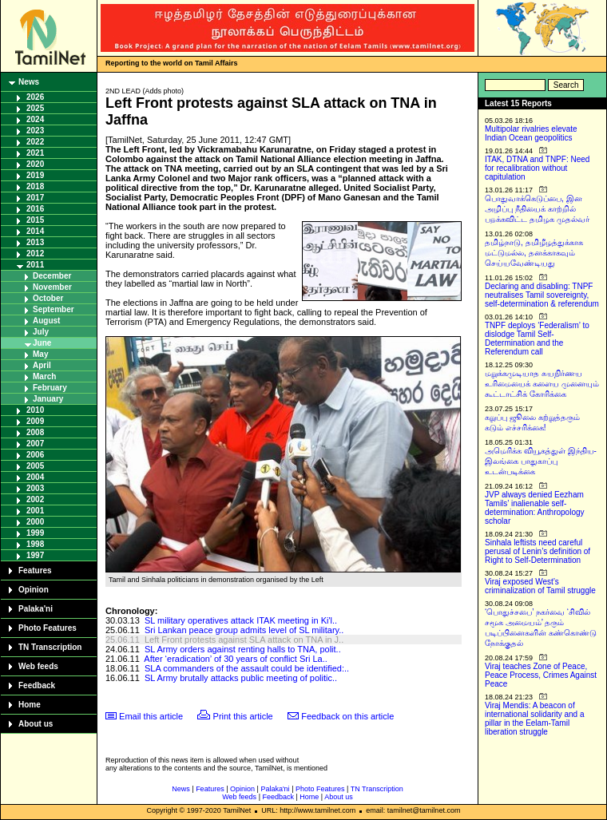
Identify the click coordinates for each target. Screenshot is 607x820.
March (44, 376)
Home (29, 704)
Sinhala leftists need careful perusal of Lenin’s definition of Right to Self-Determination (537, 551)
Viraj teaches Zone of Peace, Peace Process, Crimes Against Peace (541, 675)
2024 (35, 119)
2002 (35, 499)
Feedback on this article (347, 716)
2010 (35, 410)
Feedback (36, 685)
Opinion (33, 589)
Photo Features (47, 628)
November (52, 287)
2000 (35, 521)
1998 (35, 544)
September (53, 309)
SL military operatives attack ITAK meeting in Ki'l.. (241, 620)
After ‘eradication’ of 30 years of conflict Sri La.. (235, 659)
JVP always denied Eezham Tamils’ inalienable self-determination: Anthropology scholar (535, 507)
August (46, 320)
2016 (35, 208)
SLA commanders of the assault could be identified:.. (247, 668)
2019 (35, 175)
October (48, 298)
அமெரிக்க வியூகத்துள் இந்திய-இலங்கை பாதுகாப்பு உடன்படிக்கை (541, 461)
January (48, 398)
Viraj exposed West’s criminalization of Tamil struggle (540, 586)
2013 (35, 242)
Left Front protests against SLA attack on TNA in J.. (244, 639)
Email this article (151, 716)
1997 (35, 555)
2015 (35, 220)
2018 (35, 186)
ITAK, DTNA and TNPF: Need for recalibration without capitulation (537, 168)
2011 (35, 264)
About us (35, 723)
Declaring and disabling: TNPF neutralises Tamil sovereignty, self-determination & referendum (542, 295)
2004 (35, 477)
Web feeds (38, 666)
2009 (35, 421)
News (28, 81)
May (40, 354)
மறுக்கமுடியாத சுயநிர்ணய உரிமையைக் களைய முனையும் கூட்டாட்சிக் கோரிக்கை (542, 383)
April (42, 365)
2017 (35, 197)
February (50, 387)
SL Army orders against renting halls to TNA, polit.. (243, 649)
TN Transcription (49, 647)
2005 (35, 465)
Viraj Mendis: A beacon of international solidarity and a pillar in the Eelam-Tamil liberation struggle (535, 718)
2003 (35, 488)
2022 (35, 141)
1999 (35, 533)
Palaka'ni (35, 608)
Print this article (243, 716)
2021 (35, 153)
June (42, 343)
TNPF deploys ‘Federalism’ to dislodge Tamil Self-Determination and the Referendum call (537, 338)
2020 (35, 164)
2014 (35, 231)
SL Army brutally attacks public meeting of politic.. (241, 678)
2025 (35, 108)
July (41, 331)
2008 (35, 432)
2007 (35, 443)
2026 (35, 97)
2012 (35, 253)
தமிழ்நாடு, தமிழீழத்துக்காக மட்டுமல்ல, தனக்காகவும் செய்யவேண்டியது (534, 252)
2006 (35, 454)
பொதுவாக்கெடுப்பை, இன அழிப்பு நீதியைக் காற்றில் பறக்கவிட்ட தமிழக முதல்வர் (537, 209)
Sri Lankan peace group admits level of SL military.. (244, 630)
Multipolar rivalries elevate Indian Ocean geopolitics (531, 133)
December (52, 275)
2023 (35, 130)
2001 (35, 510)
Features (35, 570)
